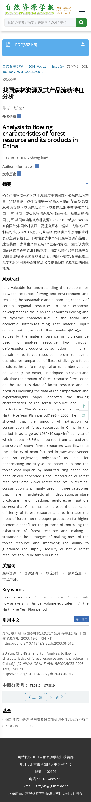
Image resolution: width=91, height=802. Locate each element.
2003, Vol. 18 (38, 66)
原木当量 (75, 573)
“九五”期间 (10, 579)
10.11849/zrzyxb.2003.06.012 (22, 72)
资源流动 (31, 573)
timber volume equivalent (53, 603)
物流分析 (53, 573)
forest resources (16, 597)
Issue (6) (58, 66)
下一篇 (56, 697)
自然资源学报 (12, 66)
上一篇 (35, 697)
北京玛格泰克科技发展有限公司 (45, 793)
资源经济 (9, 79)
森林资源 (9, 573)
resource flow (51, 597)
